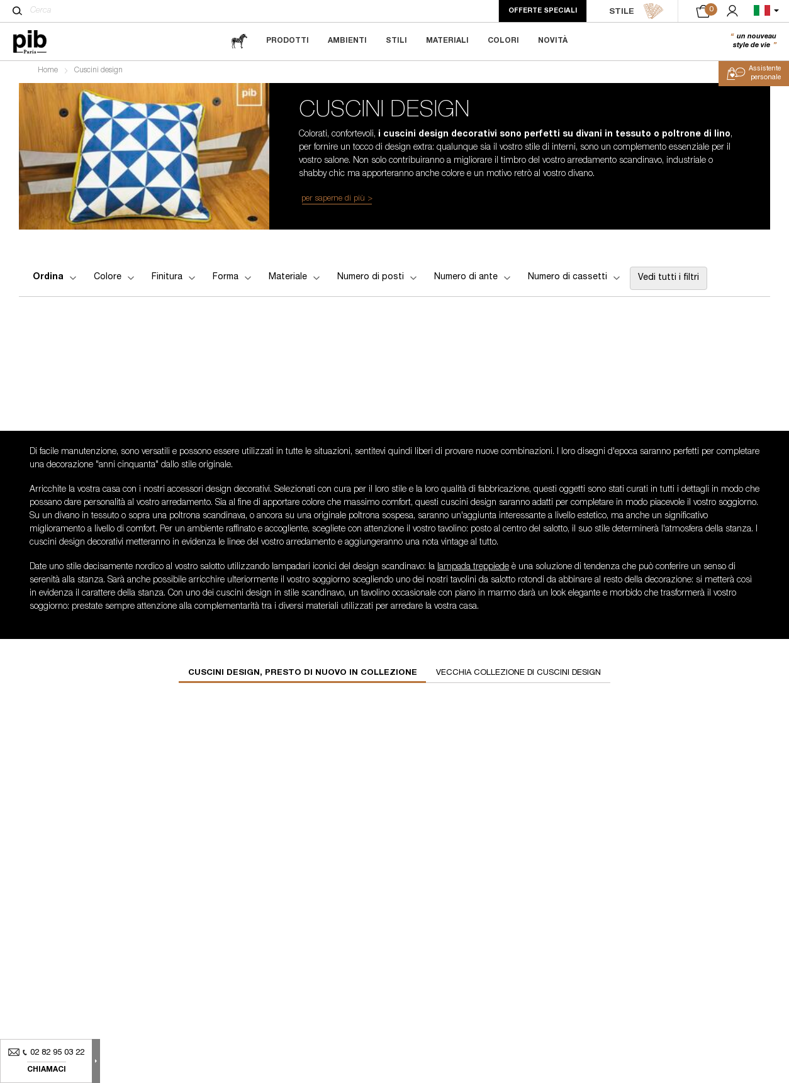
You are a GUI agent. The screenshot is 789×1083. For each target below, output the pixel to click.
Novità (553, 41)
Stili (396, 41)
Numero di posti (378, 280)
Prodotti (287, 41)
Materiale (295, 280)
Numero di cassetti (575, 280)
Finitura (175, 280)
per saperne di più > (336, 201)
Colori (503, 41)
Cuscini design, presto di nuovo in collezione (302, 676)
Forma (233, 280)
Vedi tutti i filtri (668, 281)
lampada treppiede (473, 569)
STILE (636, 11)
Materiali (447, 41)
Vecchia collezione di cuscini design (518, 676)
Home (48, 73)
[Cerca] (17, 10)
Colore (115, 280)
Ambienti (347, 41)
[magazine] (239, 41)
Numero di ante (473, 280)
